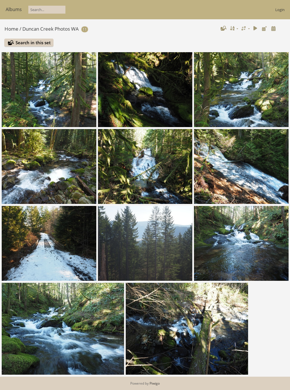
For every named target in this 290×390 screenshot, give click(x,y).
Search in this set (33, 42)
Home (11, 29)
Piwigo (155, 383)
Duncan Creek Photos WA (50, 29)
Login (280, 9)
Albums (14, 9)
